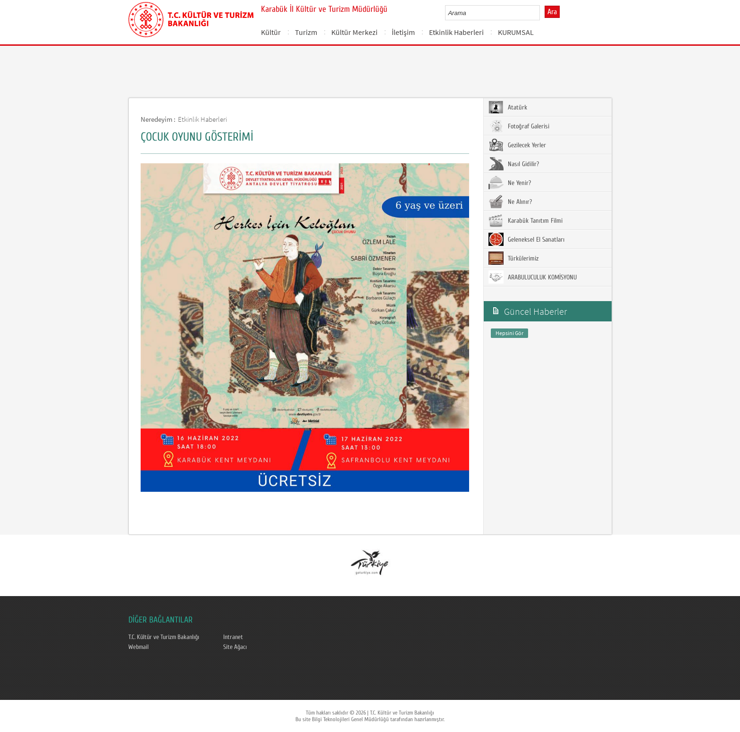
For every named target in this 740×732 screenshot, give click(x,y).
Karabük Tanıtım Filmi (525, 220)
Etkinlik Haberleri (456, 32)
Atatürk (507, 107)
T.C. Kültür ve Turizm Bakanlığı (163, 637)
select (542, 13)
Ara (552, 12)
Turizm (306, 32)
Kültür (271, 32)
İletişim (403, 32)
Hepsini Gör (509, 333)
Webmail (138, 647)
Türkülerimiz (513, 258)
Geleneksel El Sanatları (526, 239)
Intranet (233, 637)
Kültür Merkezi (354, 32)
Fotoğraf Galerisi (518, 126)
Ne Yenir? (509, 182)
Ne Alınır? (510, 201)
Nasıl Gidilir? (513, 163)
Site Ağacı (235, 647)
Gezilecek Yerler (517, 144)
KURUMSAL (516, 32)
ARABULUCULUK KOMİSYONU (532, 277)
